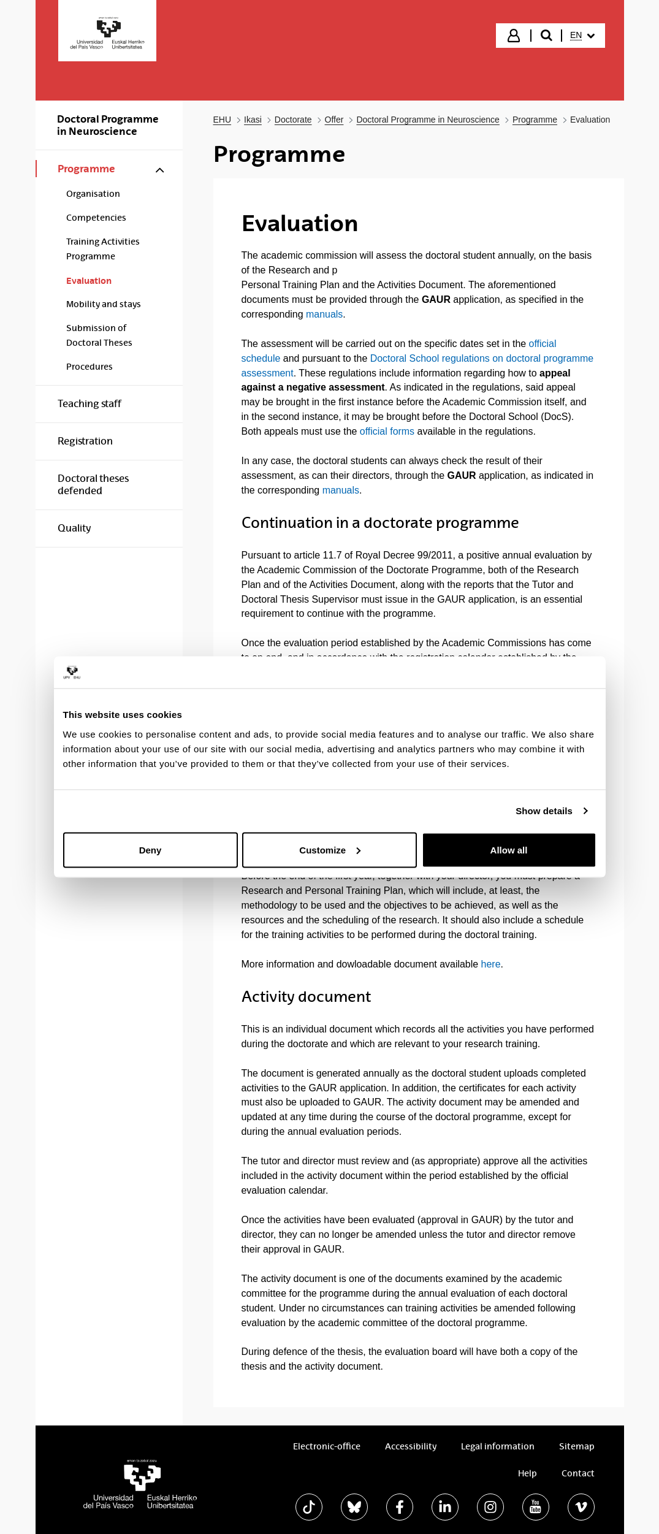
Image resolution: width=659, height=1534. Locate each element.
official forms (387, 431)
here (491, 964)
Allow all (509, 849)
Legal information (498, 1446)
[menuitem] (582, 35)
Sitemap (577, 1446)
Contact (578, 1473)
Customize (329, 849)
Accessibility (410, 1446)
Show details (544, 811)
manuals (324, 314)
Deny (150, 849)
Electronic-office (326, 1446)
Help (527, 1473)
